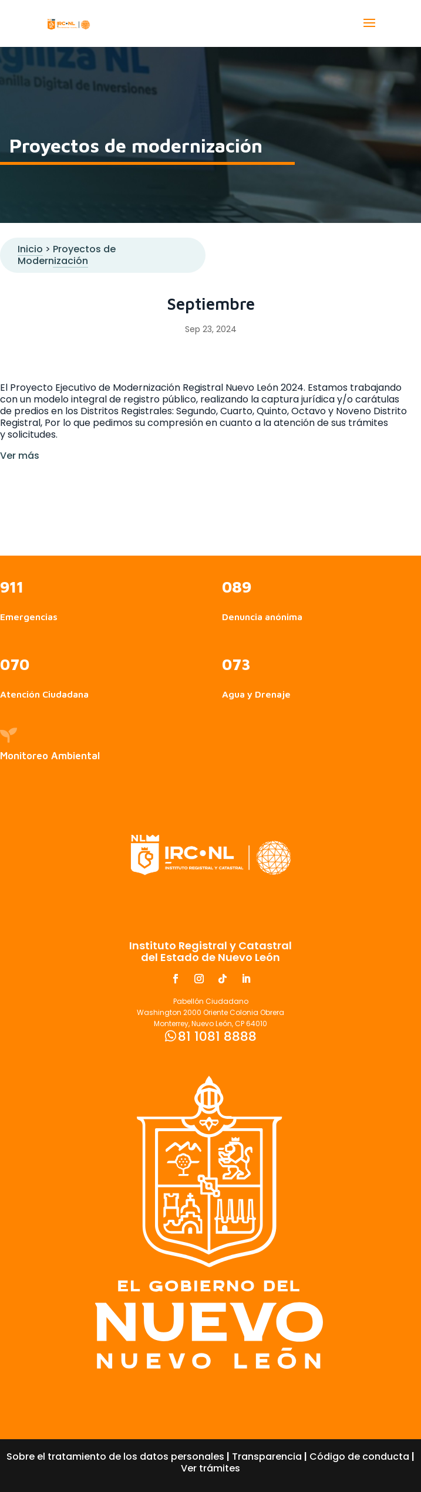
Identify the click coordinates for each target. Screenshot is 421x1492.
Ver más (19, 455)
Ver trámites (210, 1468)
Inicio (30, 249)
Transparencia (267, 1456)
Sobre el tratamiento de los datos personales (115, 1456)
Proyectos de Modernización (67, 255)
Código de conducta (359, 1456)
